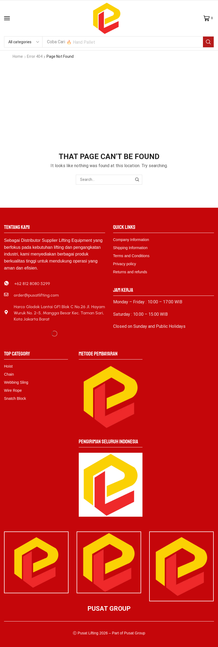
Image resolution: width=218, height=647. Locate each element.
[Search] (208, 42)
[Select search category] (23, 42)
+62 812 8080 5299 (32, 283)
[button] (7, 18)
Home (18, 56)
